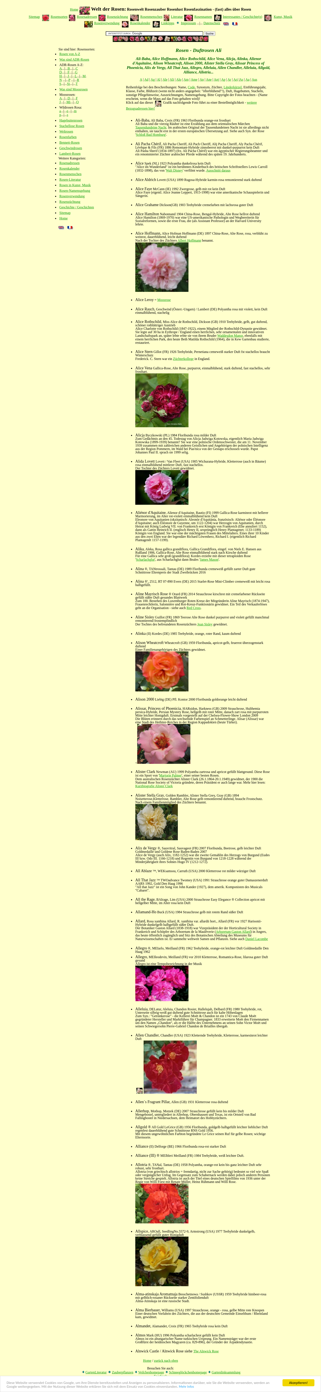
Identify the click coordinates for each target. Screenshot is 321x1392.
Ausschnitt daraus (218, 170)
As (241, 79)
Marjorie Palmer (170, 775)
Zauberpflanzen (122, 1372)
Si (68, 84)
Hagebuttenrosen (70, 120)
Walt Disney (174, 170)
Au (247, 79)
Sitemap (34, 17)
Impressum (188, 23)
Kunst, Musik (283, 17)
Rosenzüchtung (117, 17)
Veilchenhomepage (151, 1372)
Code (191, 87)
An (202, 79)
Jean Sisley (205, 624)
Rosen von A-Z (69, 54)
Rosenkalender (140, 23)
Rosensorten (59, 17)
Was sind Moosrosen (73, 89)
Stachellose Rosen (71, 126)
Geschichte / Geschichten (76, 207)
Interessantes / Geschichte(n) (242, 17)
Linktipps (167, 23)
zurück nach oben (166, 1360)
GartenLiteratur (96, 1372)
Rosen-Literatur (70, 179)
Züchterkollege (183, 359)
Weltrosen (66, 131)
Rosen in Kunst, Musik (75, 185)
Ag (153, 79)
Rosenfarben (68, 137)
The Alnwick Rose (206, 1351)
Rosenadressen (87, 17)
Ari (235, 79)
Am (186, 79)
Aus (254, 79)
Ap (223, 79)
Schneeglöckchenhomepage (188, 1372)
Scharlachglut (145, 559)
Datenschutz (211, 23)
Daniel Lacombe (256, 939)
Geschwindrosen (70, 148)
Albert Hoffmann (189, 240)
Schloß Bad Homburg (150, 134)
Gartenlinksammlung (226, 1372)
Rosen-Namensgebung (74, 190)
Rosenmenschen (151, 17)
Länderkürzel (233, 87)
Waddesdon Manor (230, 335)
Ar (229, 79)
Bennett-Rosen (69, 142)
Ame (194, 79)
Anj (216, 79)
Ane (209, 79)
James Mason (209, 559)
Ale (165, 79)
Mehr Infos (186, 1387)
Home (74, 9)
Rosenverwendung (107, 23)
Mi (68, 102)
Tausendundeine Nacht (150, 127)
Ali (172, 79)
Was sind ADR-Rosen (74, 59)
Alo (178, 79)
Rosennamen (203, 17)
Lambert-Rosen (70, 153)
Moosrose (164, 300)
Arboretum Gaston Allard (233, 931)
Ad (146, 79)
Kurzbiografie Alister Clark (154, 786)
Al (158, 79)
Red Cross (194, 608)
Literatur (177, 17)
